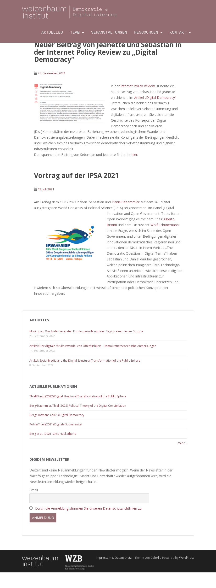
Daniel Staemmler (125, 202)
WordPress (186, 558)
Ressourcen (146, 32)
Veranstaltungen (109, 32)
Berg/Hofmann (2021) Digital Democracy (56, 415)
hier (134, 154)
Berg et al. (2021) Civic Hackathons (52, 434)
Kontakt (178, 32)
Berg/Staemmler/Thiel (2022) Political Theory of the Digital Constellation (77, 406)
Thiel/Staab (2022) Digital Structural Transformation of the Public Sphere (77, 396)
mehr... (182, 443)
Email (33, 490)
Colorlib (155, 558)
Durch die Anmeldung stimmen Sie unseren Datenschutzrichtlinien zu (88, 508)
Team (75, 32)
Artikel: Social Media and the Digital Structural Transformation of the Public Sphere (84, 361)
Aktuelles (52, 32)
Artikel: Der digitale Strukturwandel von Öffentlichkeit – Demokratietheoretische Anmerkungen (92, 346)
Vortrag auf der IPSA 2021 (76, 175)
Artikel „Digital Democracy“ (155, 97)
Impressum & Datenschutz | (115, 558)
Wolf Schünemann (164, 225)
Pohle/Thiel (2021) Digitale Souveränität (55, 424)
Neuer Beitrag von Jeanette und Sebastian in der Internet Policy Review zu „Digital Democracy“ (108, 52)
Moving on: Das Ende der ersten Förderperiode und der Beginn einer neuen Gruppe (86, 331)
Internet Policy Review (138, 86)
